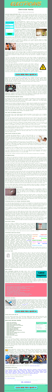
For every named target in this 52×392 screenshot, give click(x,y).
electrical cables (23, 255)
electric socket (26, 261)
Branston (33, 370)
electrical (17, 22)
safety (6, 18)
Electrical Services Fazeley (13, 320)
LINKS (36, 7)
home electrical (35, 39)
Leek (26, 371)
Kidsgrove (10, 372)
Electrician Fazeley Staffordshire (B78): (13, 14)
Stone (18, 373)
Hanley (25, 370)
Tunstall (6, 373)
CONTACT (41, 7)
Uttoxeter (44, 370)
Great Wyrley (43, 369)
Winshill (19, 372)
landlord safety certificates (29, 260)
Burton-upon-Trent (29, 372)
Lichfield (23, 371)
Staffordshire (9, 369)
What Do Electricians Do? (20, 21)
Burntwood (37, 371)
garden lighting (8, 259)
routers (32, 40)
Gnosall (23, 372)
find (8, 316)
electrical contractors (20, 238)
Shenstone (22, 370)
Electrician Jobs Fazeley (34, 365)
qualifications (25, 16)
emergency (23, 262)
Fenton (33, 371)
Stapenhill (42, 371)
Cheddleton (14, 373)
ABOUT (39, 7)
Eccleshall (35, 369)
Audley (18, 370)
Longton (6, 370)
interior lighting (41, 261)
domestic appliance (37, 259)
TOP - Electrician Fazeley (10, 378)
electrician (35, 15)
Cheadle (14, 370)
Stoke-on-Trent (36, 372)
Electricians (7, 39)
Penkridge (10, 371)
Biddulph (20, 369)
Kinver (36, 370)
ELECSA (27, 69)
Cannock (41, 372)
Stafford (29, 371)
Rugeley (45, 372)
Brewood (6, 371)
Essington (21, 373)
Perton (10, 373)
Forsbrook (40, 370)
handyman (27, 17)
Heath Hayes (15, 372)
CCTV (26, 253)
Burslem (39, 369)
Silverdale (26, 373)
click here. (24, 304)
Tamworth (29, 370)
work (32, 14)
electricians (25, 236)
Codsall (19, 371)
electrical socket (22, 264)
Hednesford (11, 370)
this (27, 303)
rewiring (31, 29)
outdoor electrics (35, 255)
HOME (34, 7)
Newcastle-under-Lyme (34, 373)
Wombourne (15, 371)
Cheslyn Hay (29, 369)
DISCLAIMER (44, 7)
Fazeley (23, 29)
